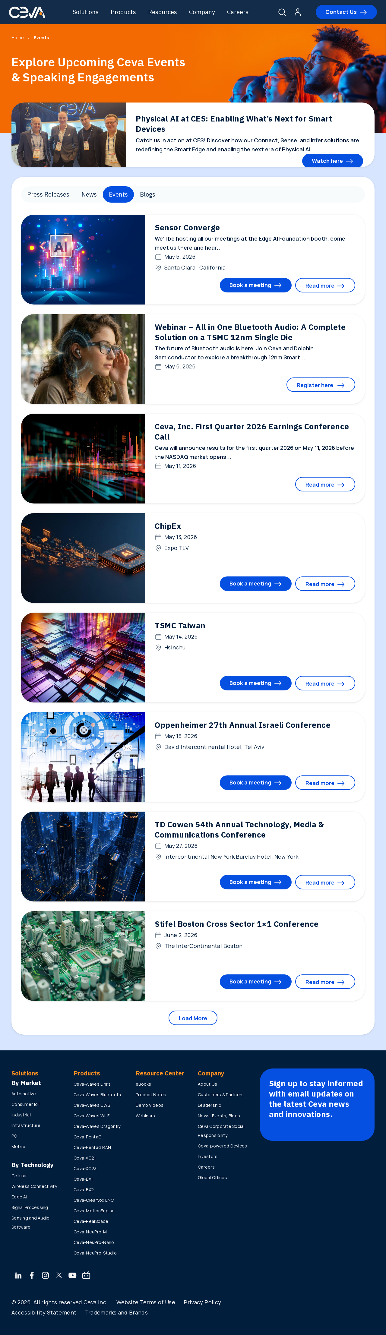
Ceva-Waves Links (92, 1084)
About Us (207, 1084)
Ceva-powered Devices (222, 1146)
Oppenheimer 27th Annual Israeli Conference (243, 725)
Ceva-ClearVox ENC (94, 1200)
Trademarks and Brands (116, 1312)
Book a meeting (250, 285)
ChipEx (168, 526)
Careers (237, 12)
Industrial (21, 1115)
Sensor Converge (187, 227)
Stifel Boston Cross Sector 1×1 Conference (237, 924)
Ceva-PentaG (87, 1137)
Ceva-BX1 (83, 1179)
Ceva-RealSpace (91, 1221)
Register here (315, 385)
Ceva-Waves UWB (92, 1105)
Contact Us (341, 11)
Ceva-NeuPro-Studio (95, 1253)
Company (202, 12)
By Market (26, 1083)
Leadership (209, 1105)
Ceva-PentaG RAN (92, 1147)
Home (17, 37)
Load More (193, 1018)
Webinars (145, 1116)
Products (123, 12)
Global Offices (212, 1177)
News (89, 194)
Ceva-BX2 (84, 1189)
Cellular (19, 1176)
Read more (319, 285)
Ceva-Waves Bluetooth (97, 1094)
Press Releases (48, 194)
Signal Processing (29, 1207)
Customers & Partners (221, 1094)
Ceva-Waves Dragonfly (97, 1126)
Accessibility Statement (43, 1312)
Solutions (86, 12)
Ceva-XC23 (85, 1168)
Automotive (23, 1094)
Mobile (18, 1146)
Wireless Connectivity (34, 1186)
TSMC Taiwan (180, 625)
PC (14, 1136)
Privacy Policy (202, 1302)
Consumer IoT (25, 1104)
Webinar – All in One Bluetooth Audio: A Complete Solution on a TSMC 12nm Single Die (250, 332)
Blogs (147, 194)
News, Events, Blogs (219, 1116)
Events (118, 194)
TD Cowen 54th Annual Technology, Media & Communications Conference (239, 829)
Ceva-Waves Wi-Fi (92, 1116)
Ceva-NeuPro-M (90, 1232)
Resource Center (160, 1073)
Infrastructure (25, 1125)
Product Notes (151, 1094)
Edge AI (19, 1197)
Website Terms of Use (145, 1302)
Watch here (327, 160)
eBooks (143, 1084)
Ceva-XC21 (85, 1158)
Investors (208, 1156)
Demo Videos (149, 1105)
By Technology (32, 1165)
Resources (162, 12)
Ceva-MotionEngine (94, 1210)
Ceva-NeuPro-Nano (94, 1242)
